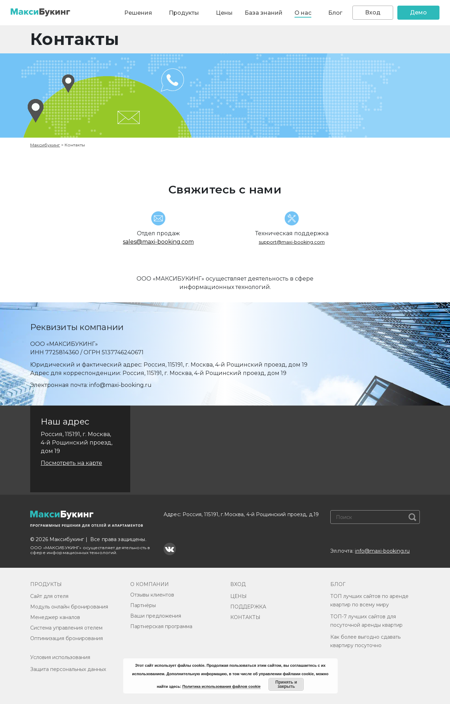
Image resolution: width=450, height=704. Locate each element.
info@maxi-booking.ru (382, 551)
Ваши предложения (155, 616)
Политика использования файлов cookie (221, 686)
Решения (138, 12)
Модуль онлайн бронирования (69, 607)
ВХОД (238, 584)
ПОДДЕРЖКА (248, 607)
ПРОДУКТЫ (46, 584)
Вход (372, 12)
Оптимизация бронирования (66, 638)
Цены (224, 12)
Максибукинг (45, 144)
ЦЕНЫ (238, 596)
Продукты (184, 12)
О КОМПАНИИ (149, 584)
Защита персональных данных (68, 669)
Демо (418, 12)
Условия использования (60, 657)
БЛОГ (337, 584)
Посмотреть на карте (71, 463)
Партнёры (143, 605)
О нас (303, 12)
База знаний (264, 12)
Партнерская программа (161, 626)
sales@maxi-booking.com (158, 241)
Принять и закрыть (286, 684)
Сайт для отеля (49, 596)
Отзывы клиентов (152, 595)
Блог (335, 12)
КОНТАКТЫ (245, 617)
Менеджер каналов (55, 617)
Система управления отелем (66, 628)
